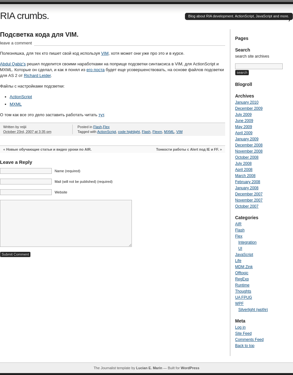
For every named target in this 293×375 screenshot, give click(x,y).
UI (240, 248)
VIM (104, 53)
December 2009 (248, 108)
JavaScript (244, 254)
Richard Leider (37, 75)
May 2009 (243, 127)
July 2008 (243, 163)
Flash (97, 127)
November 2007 (248, 200)
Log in (240, 327)
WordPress (190, 368)
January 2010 (247, 102)
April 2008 (243, 169)
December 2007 (248, 194)
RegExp (242, 279)
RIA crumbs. (24, 15)
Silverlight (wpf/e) (253, 309)
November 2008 (248, 151)
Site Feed (243, 333)
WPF (239, 303)
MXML (16, 104)
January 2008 (247, 188)
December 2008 (248, 145)
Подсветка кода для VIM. (39, 34)
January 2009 (247, 139)
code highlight (129, 132)
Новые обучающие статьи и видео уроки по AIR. (49, 149)
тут (101, 114)
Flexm (157, 132)
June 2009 (244, 120)
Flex (106, 127)
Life (238, 260)
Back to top (244, 345)
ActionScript (21, 96)
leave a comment (16, 43)
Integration (247, 242)
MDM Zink (244, 267)
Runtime (242, 285)
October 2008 (247, 157)
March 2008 (245, 175)
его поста (96, 69)
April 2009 (243, 133)
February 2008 (247, 182)
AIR (238, 224)
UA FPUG (243, 297)
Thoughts (243, 291)
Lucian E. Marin (149, 368)
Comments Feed (249, 339)
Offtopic (241, 273)
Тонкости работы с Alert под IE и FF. (187, 149)
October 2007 (247, 206)
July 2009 (243, 114)
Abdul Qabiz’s (13, 63)
